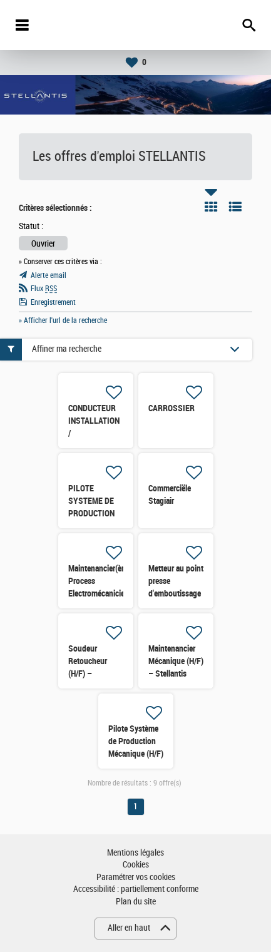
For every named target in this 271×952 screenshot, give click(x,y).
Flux (44, 288)
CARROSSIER (171, 408)
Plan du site (136, 901)
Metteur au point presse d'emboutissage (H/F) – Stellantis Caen (175, 593)
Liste (235, 206)
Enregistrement (53, 302)
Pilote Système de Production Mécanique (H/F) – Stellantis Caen (135, 754)
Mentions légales (135, 852)
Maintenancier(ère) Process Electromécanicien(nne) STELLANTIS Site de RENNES (107, 593)
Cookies (136, 864)
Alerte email (48, 275)
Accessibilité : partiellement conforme (135, 889)
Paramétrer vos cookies (135, 877)
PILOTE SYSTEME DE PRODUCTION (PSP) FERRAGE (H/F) (95, 513)
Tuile (210, 206)
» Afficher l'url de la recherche (63, 320)
